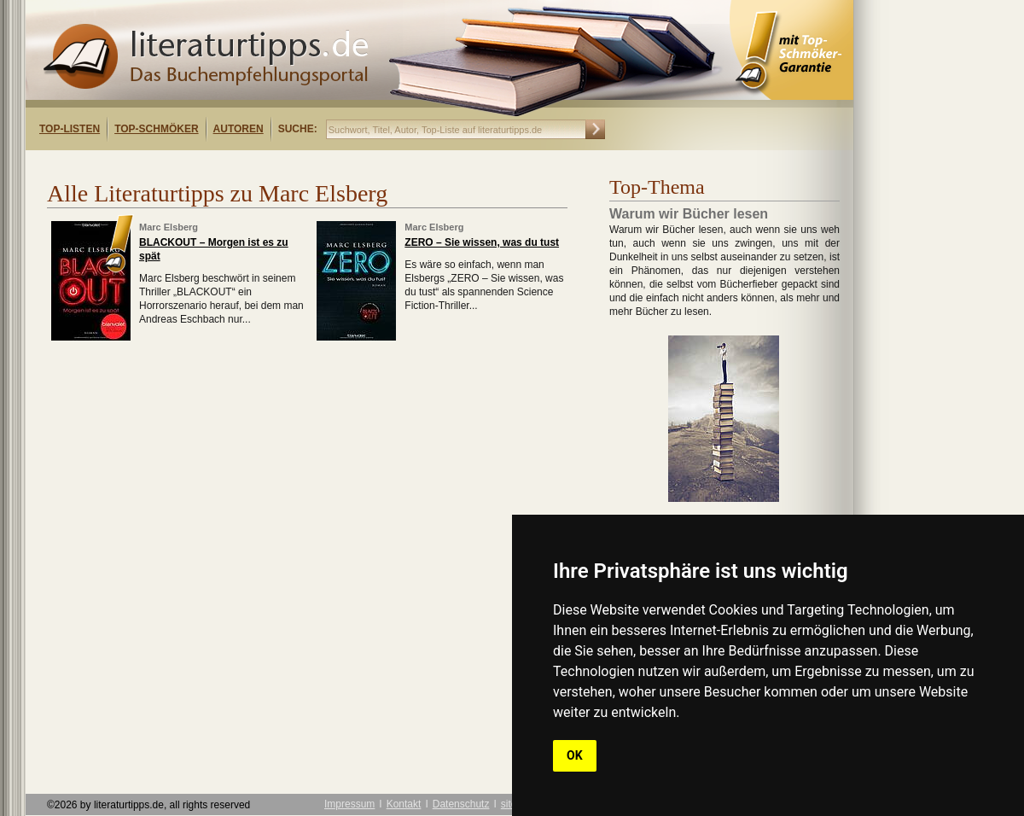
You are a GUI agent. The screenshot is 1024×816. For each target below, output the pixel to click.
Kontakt (404, 804)
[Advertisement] (245, 165)
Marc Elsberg (168, 227)
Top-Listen (69, 129)
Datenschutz (461, 804)
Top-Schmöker (156, 129)
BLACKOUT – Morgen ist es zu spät (213, 249)
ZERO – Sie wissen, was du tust (481, 242)
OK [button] (575, 755)
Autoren (238, 129)
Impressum (349, 804)
